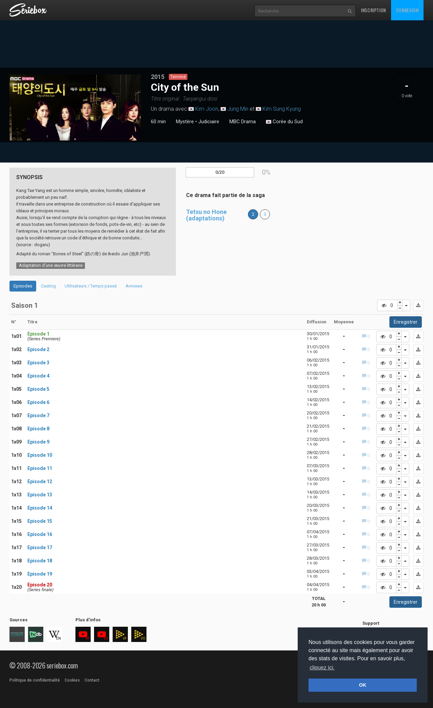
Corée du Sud (284, 122)
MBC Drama (242, 122)
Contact (92, 680)
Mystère (185, 122)
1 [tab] (75, 139)
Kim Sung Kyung (282, 109)
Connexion (407, 10)
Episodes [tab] (23, 285)
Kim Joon (206, 109)
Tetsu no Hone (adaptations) (206, 215)
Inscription (373, 10)
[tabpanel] (75, 107)
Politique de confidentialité (34, 680)
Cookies (72, 680)
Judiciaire (208, 122)
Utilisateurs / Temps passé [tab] (91, 285)
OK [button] (362, 685)
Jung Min (237, 109)
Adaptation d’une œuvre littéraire (51, 265)
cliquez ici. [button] (322, 667)
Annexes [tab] (134, 285)
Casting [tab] (48, 285)
